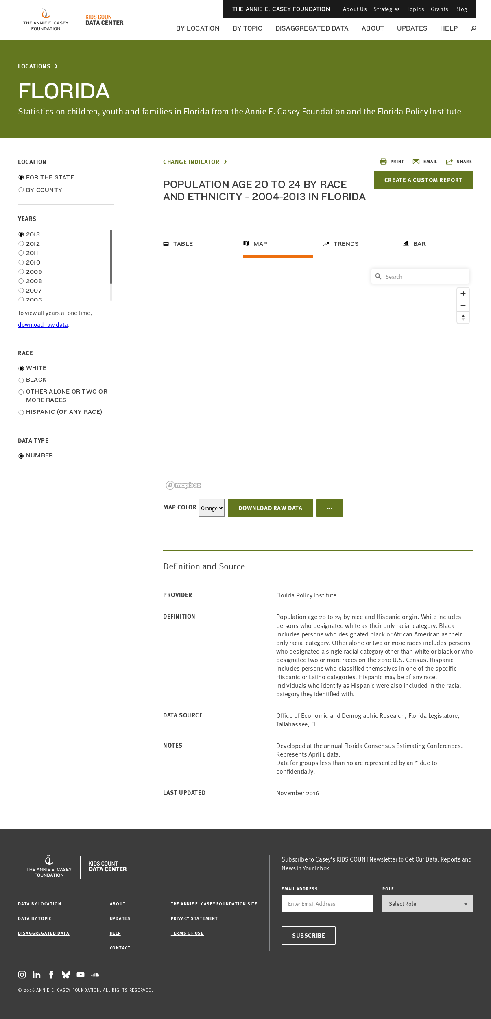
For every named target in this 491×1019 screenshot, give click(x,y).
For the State (50, 177)
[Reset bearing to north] (463, 317)
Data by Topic (35, 918)
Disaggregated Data (312, 28)
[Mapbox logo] (183, 485)
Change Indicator (191, 161)
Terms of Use (187, 933)
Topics (415, 9)
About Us (355, 9)
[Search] (420, 276)
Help (449, 28)
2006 (34, 300)
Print (391, 161)
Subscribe (308, 935)
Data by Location (39, 904)
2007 (34, 290)
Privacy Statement (194, 918)
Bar (419, 243)
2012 (33, 243)
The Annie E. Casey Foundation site (214, 904)
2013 (33, 234)
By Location (198, 28)
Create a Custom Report (423, 179)
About (373, 28)
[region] (318, 378)
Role (388, 889)
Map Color (179, 507)
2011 (32, 253)
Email (424, 161)
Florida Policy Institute (306, 594)
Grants (439, 9)
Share (458, 161)
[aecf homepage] (46, 20)
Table (183, 243)
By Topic (247, 28)
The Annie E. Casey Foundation (281, 9)
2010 (33, 262)
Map (260, 243)
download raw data (43, 324)
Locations (34, 66)
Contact (120, 948)
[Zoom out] (463, 305)
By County (44, 190)
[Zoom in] (463, 294)
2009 (34, 272)
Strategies (386, 9)
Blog (461, 9)
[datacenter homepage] (104, 20)
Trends (346, 243)
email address (300, 889)
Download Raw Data (270, 507)
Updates (412, 28)
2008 (34, 281)
